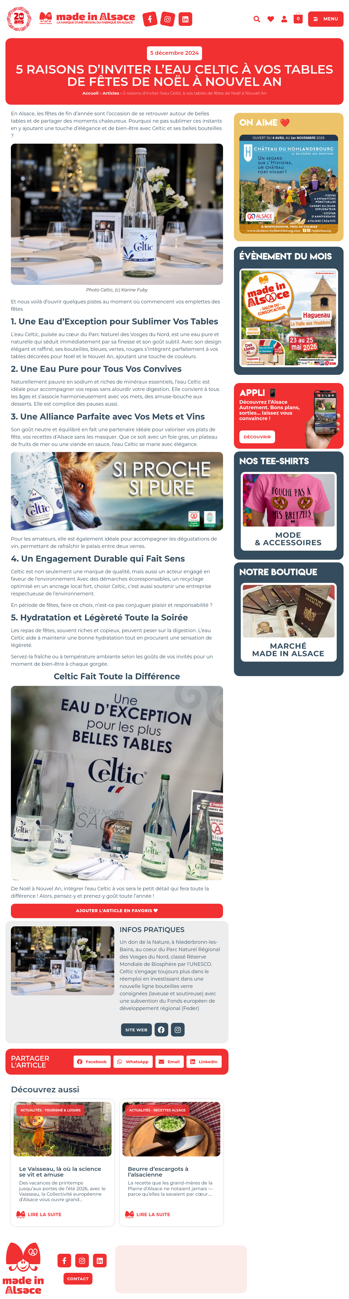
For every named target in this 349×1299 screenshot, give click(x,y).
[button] (92, 1062)
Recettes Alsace (170, 1110)
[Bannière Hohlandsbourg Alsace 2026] (288, 232)
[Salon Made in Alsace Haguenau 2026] (288, 366)
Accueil (90, 93)
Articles (111, 93)
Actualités (31, 1110)
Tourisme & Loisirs (63, 1110)
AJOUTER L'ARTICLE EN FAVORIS (117, 911)
